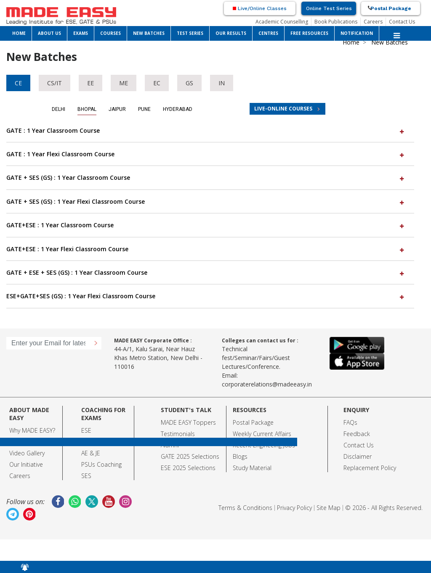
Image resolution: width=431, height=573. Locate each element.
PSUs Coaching (101, 464)
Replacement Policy (369, 468)
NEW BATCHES (149, 33)
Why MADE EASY (31, 430)
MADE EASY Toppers (188, 422)
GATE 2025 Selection (188, 456)
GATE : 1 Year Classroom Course (206, 130)
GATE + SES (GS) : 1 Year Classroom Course (206, 177)
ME (123, 83)
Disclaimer (357, 456)
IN (221, 83)
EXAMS (80, 33)
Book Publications (335, 21)
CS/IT (54, 83)
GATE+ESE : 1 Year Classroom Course (206, 225)
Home (351, 42)
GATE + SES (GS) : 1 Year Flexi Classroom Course (206, 201)
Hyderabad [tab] (177, 109)
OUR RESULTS (231, 33)
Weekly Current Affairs (262, 434)
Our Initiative (26, 464)
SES (86, 476)
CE (18, 83)
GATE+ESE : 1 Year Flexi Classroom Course (206, 249)
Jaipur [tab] (117, 109)
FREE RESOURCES (309, 33)
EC (156, 83)
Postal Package (390, 8)
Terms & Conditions (245, 508)
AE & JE (90, 453)
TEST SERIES (190, 33)
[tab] (210, 130)
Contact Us (402, 21)
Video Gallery (27, 453)
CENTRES (268, 33)
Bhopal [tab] (86, 109)
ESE (86, 430)
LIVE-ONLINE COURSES (283, 108)
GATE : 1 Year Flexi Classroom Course (206, 154)
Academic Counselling (281, 21)
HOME (19, 33)
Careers (373, 21)
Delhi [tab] (58, 109)
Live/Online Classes (260, 8)
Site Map (329, 508)
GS (189, 83)
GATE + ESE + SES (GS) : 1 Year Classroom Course (206, 272)
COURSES (110, 33)
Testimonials (178, 434)
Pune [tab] (144, 109)
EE (90, 83)
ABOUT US (49, 33)
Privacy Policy (294, 508)
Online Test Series (329, 8)
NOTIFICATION (357, 33)
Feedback (356, 434)
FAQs (350, 422)
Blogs (240, 456)
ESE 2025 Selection (187, 468)
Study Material (252, 468)
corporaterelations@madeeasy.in (267, 384)
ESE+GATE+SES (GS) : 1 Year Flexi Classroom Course (206, 296)
